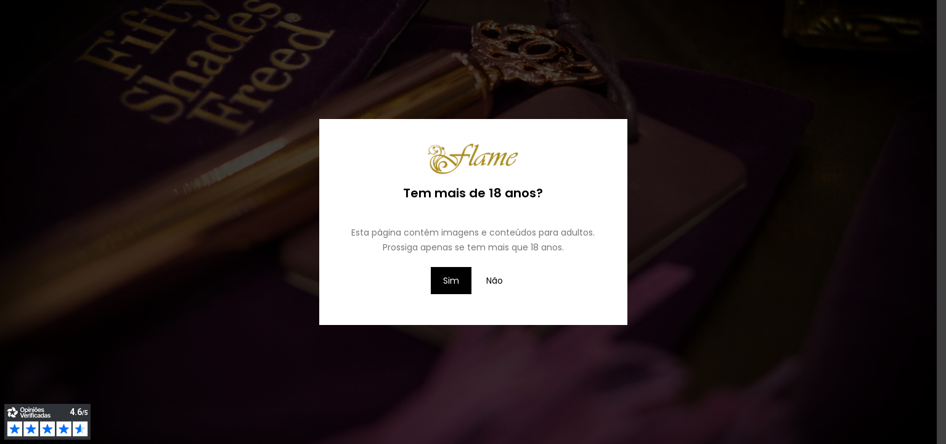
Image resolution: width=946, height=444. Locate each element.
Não (494, 280)
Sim (451, 280)
